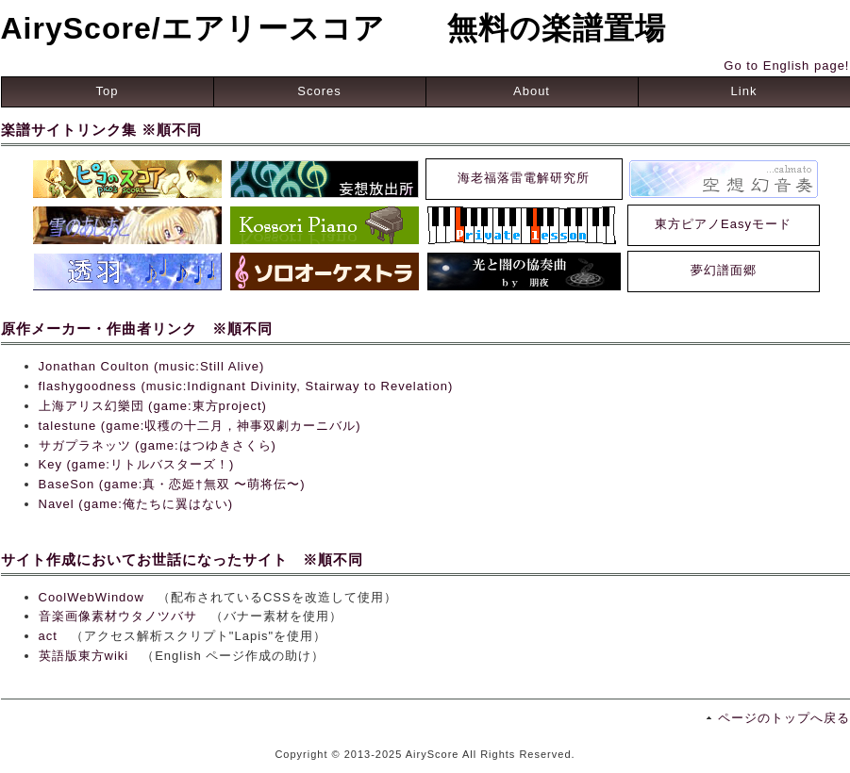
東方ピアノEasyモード (723, 224)
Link (744, 91)
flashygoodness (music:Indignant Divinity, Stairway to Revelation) (246, 386)
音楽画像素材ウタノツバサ (118, 616)
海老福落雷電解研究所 (524, 178)
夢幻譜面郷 (724, 270)
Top (107, 91)
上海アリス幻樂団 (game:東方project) (153, 406)
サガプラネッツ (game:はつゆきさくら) (157, 445)
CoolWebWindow (91, 597)
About (531, 91)
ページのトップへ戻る (784, 718)
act (48, 636)
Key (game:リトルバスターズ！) (137, 464)
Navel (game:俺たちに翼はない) (136, 504)
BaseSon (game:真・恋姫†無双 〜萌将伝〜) (172, 484)
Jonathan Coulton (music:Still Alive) (152, 366)
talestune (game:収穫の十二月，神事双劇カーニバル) (200, 426)
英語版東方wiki (84, 656)
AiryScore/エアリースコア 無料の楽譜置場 (333, 28)
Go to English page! (786, 65)
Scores (319, 91)
